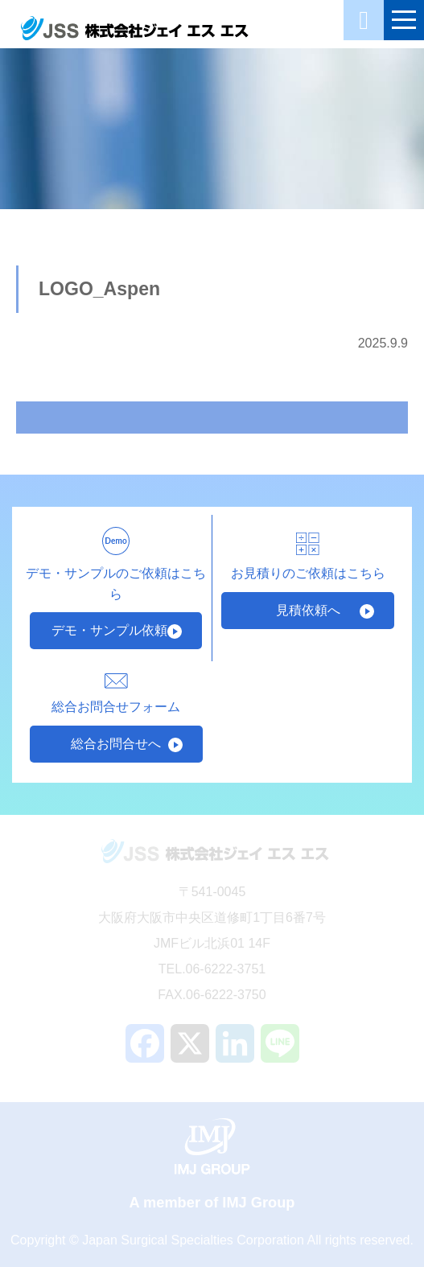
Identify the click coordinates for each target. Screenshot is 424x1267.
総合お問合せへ (116, 744)
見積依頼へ (308, 610)
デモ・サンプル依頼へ (115, 630)
